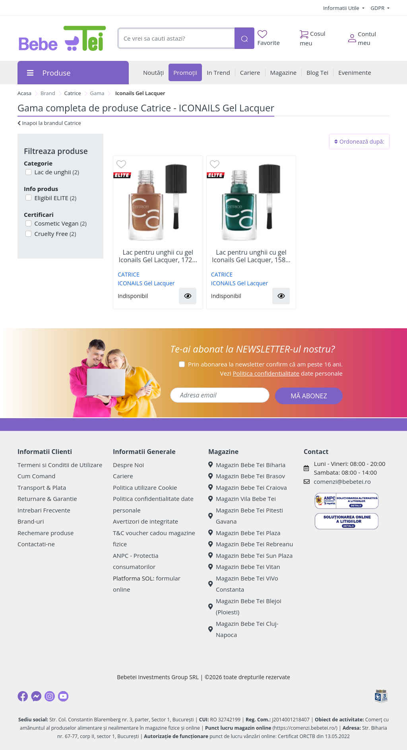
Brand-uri (30, 521)
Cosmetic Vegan (60, 223)
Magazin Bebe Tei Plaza (244, 533)
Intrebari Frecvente (43, 510)
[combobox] (176, 38)
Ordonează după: (359, 141)
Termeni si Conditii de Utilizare (59, 465)
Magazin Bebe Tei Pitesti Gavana (245, 516)
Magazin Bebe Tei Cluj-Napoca (243, 629)
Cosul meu (313, 36)
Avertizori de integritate (145, 521)
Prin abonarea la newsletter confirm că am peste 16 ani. (265, 364)
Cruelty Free (54, 234)
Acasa (24, 93)
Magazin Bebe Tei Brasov (246, 476)
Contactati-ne (36, 544)
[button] (187, 296)
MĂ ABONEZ (309, 396)
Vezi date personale (281, 373)
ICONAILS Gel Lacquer (146, 283)
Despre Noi (128, 465)
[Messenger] (36, 696)
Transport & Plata (41, 487)
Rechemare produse (45, 533)
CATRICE (129, 274)
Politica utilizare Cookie (145, 487)
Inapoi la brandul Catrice (49, 123)
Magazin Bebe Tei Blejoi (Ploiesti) (244, 606)
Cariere (123, 476)
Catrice (72, 93)
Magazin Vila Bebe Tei (242, 499)
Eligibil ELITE (55, 198)
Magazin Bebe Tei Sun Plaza (250, 555)
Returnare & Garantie (47, 499)
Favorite (269, 38)
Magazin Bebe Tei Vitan (244, 567)
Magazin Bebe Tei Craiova (247, 487)
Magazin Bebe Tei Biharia (246, 465)
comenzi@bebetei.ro (342, 481)
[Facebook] (22, 696)
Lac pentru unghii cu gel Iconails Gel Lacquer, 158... (251, 256)
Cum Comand (36, 476)
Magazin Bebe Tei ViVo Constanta (243, 584)
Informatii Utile (341, 8)
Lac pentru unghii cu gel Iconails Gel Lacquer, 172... (158, 256)
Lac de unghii (56, 172)
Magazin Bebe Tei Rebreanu (250, 544)
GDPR (378, 8)
